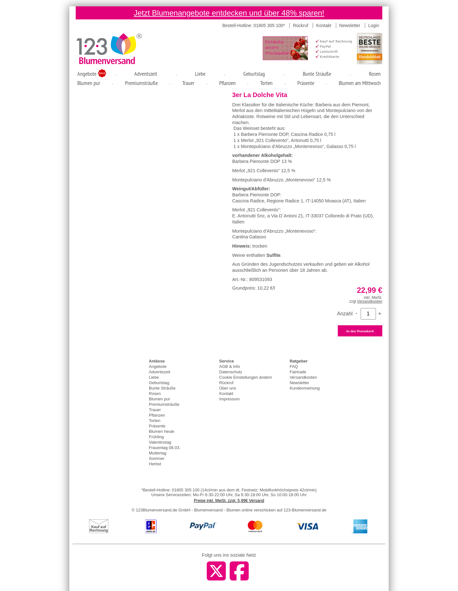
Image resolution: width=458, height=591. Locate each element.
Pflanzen (227, 83)
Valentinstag (160, 442)
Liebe (200, 73)
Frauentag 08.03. (164, 447)
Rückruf (300, 25)
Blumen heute (161, 431)
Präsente (305, 83)
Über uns (227, 388)
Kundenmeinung (305, 388)
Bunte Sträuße (317, 73)
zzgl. (365, 301)
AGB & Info (229, 366)
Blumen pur (88, 83)
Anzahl (345, 313)
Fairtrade (298, 371)
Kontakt (323, 25)
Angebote (87, 73)
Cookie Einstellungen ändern (245, 377)
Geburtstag (254, 73)
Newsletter (349, 25)
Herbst (155, 463)
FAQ (294, 366)
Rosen (375, 73)
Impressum (229, 399)
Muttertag (157, 453)
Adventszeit (145, 73)
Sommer (156, 458)
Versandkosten (303, 377)
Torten (266, 83)
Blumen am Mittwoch (360, 83)
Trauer (188, 83)
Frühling (156, 436)
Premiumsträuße (141, 83)
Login (373, 25)
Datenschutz (230, 371)
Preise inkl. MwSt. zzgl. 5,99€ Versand (229, 500)
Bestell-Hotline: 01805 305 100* (253, 25)
